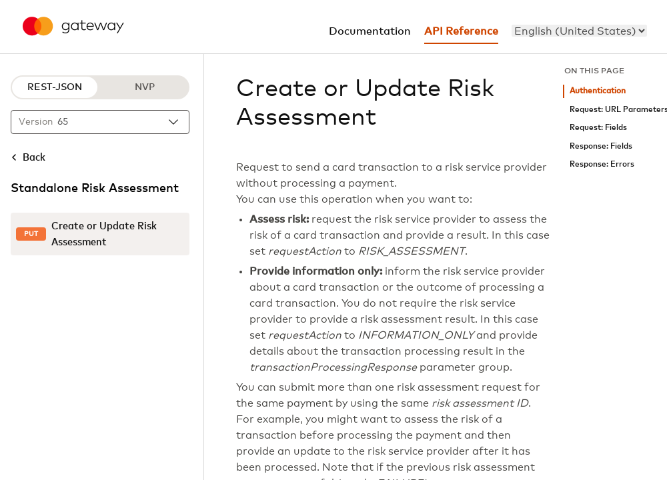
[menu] (579, 31)
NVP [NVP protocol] (145, 87)
